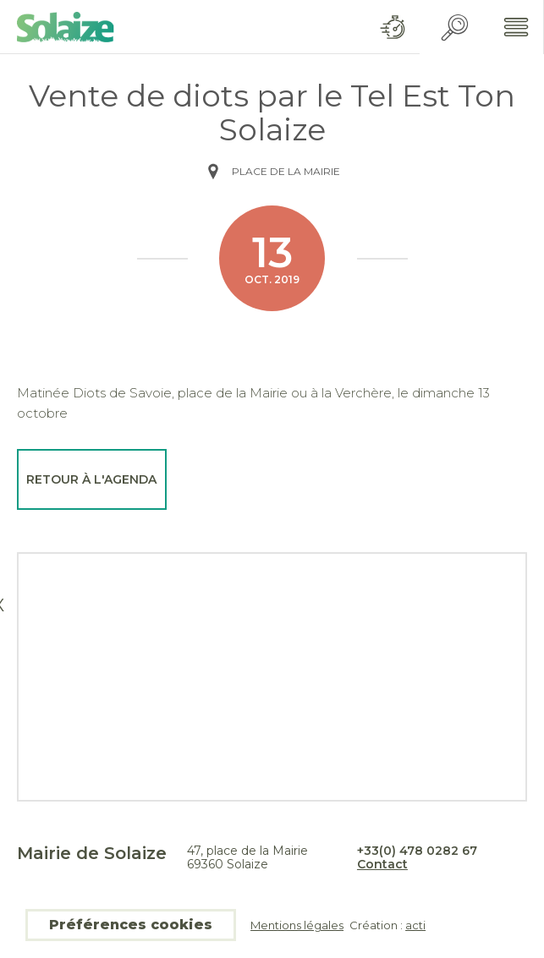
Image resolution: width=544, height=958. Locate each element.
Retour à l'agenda (91, 479)
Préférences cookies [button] (130, 925)
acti (415, 925)
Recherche (455, 27)
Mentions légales (296, 925)
